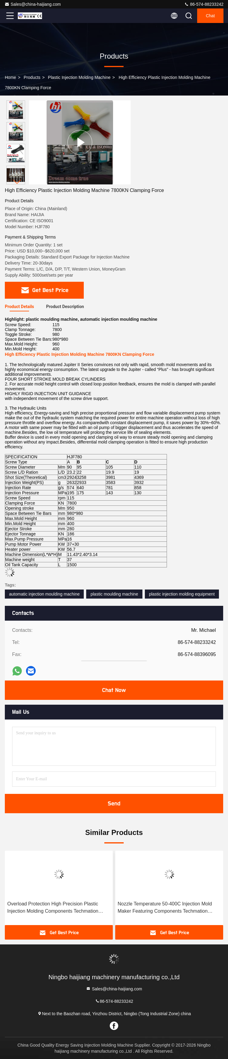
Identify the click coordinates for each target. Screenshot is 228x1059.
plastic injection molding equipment (182, 594)
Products (32, 77)
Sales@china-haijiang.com (33, 4)
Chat (210, 15)
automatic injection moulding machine (44, 594)
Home (10, 77)
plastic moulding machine (114, 594)
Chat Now (114, 690)
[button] (17, 182)
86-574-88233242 (203, 4)
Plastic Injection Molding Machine (79, 77)
